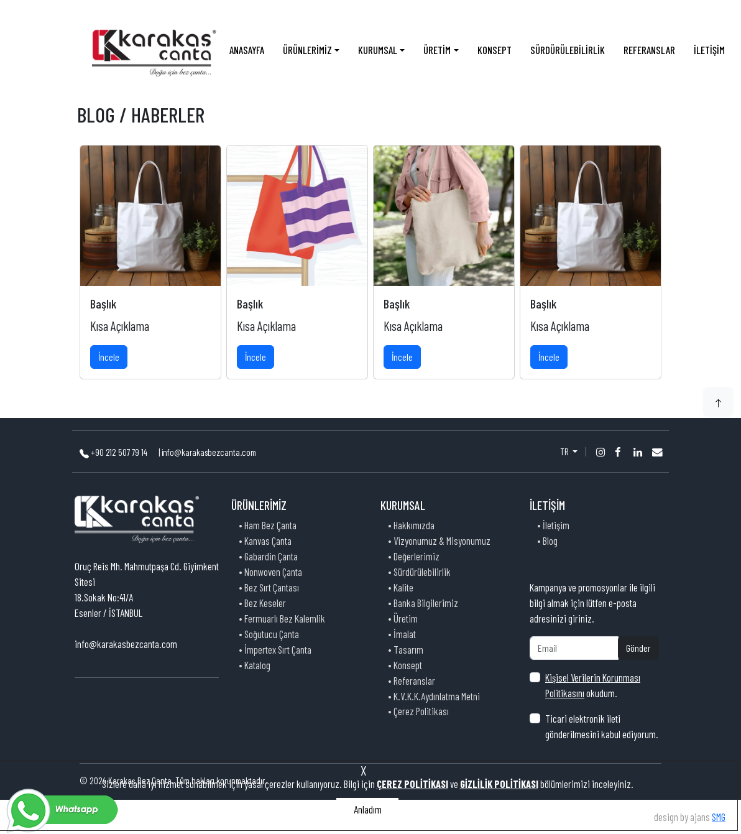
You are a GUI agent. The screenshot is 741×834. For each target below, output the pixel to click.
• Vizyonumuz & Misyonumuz (439, 540)
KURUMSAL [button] (377, 50)
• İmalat (402, 634)
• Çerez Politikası (418, 711)
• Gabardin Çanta (268, 556)
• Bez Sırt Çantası (269, 587)
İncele (108, 357)
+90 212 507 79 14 (114, 452)
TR (565, 451)
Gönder (638, 648)
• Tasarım (405, 649)
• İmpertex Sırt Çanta (275, 649)
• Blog (547, 540)
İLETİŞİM (709, 50)
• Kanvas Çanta (265, 540)
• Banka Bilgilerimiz (423, 602)
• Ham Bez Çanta (268, 525)
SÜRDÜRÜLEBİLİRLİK (567, 50)
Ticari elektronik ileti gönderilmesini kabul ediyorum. (601, 726)
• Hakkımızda (411, 525)
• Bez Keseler (262, 602)
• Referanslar (411, 680)
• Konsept (405, 665)
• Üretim (403, 618)
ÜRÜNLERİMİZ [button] (307, 50)
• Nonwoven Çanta (270, 571)
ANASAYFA (246, 50)
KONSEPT (494, 50)
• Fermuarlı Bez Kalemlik (282, 618)
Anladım (368, 809)
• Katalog (254, 665)
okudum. (592, 685)
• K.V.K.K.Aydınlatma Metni (434, 696)
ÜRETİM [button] (437, 50)
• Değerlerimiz (414, 556)
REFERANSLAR (649, 50)
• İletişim (553, 525)
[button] (718, 402)
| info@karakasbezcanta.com (207, 452)
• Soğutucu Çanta (269, 634)
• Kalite (400, 587)
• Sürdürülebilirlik (419, 571)
